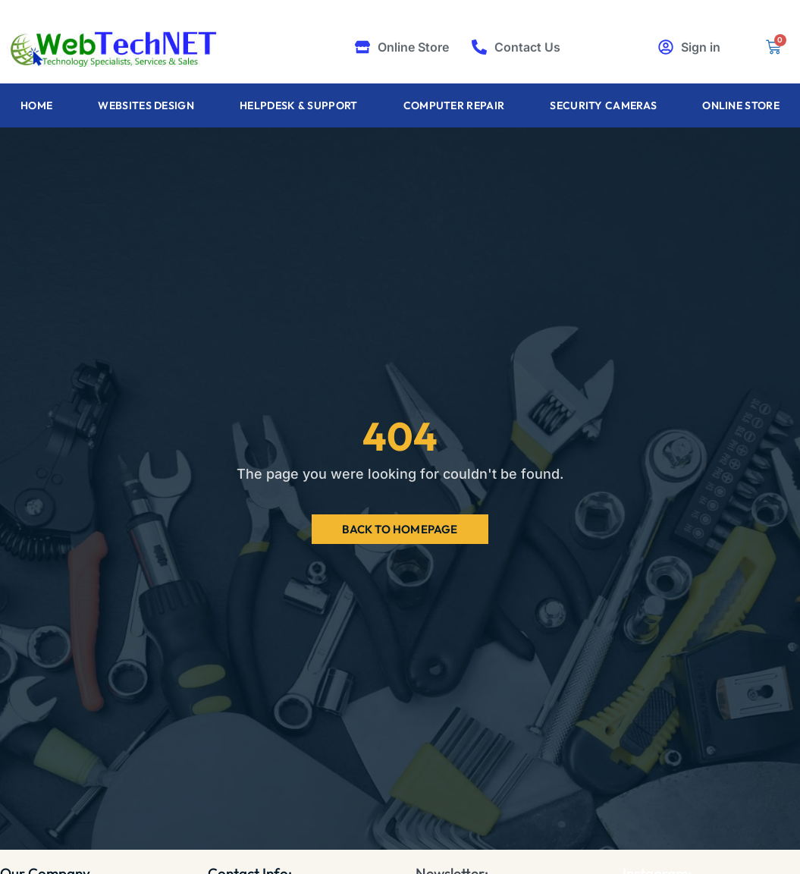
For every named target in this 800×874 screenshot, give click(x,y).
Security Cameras (603, 105)
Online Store (741, 105)
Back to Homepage (399, 529)
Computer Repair (454, 105)
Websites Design (146, 105)
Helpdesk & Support (298, 105)
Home (36, 105)
